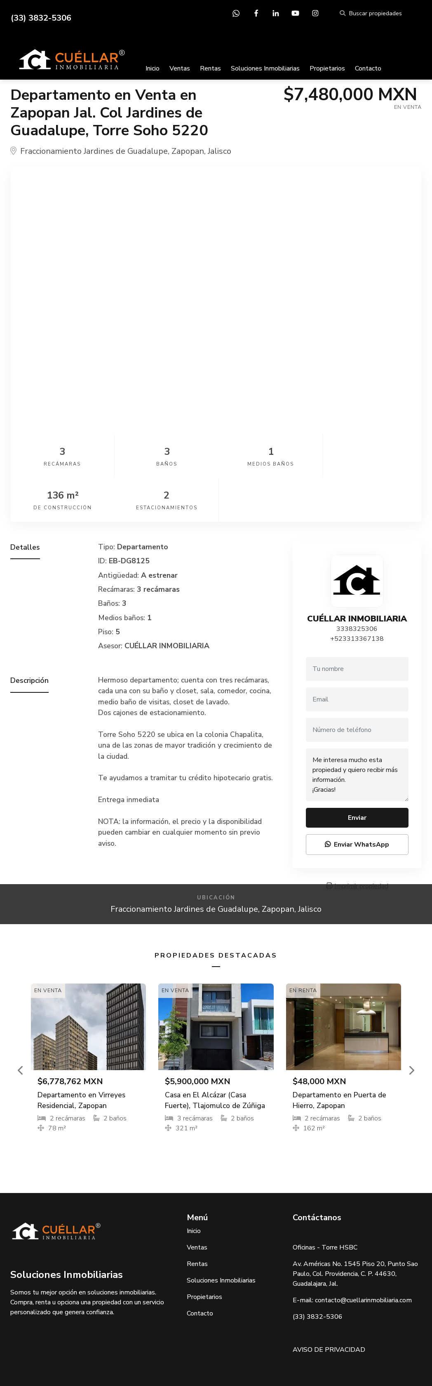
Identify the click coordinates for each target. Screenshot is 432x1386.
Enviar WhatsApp (357, 800)
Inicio (153, 68)
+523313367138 (357, 595)
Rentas (210, 68)
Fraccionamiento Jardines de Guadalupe (94, 151)
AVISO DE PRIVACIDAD (329, 1306)
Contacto (368, 68)
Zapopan (187, 151)
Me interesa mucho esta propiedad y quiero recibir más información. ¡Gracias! (357, 731)
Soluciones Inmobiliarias (265, 68)
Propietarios (327, 68)
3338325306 (357, 585)
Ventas (179, 68)
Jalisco (219, 151)
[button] (20, 1026)
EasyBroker (234, 1361)
